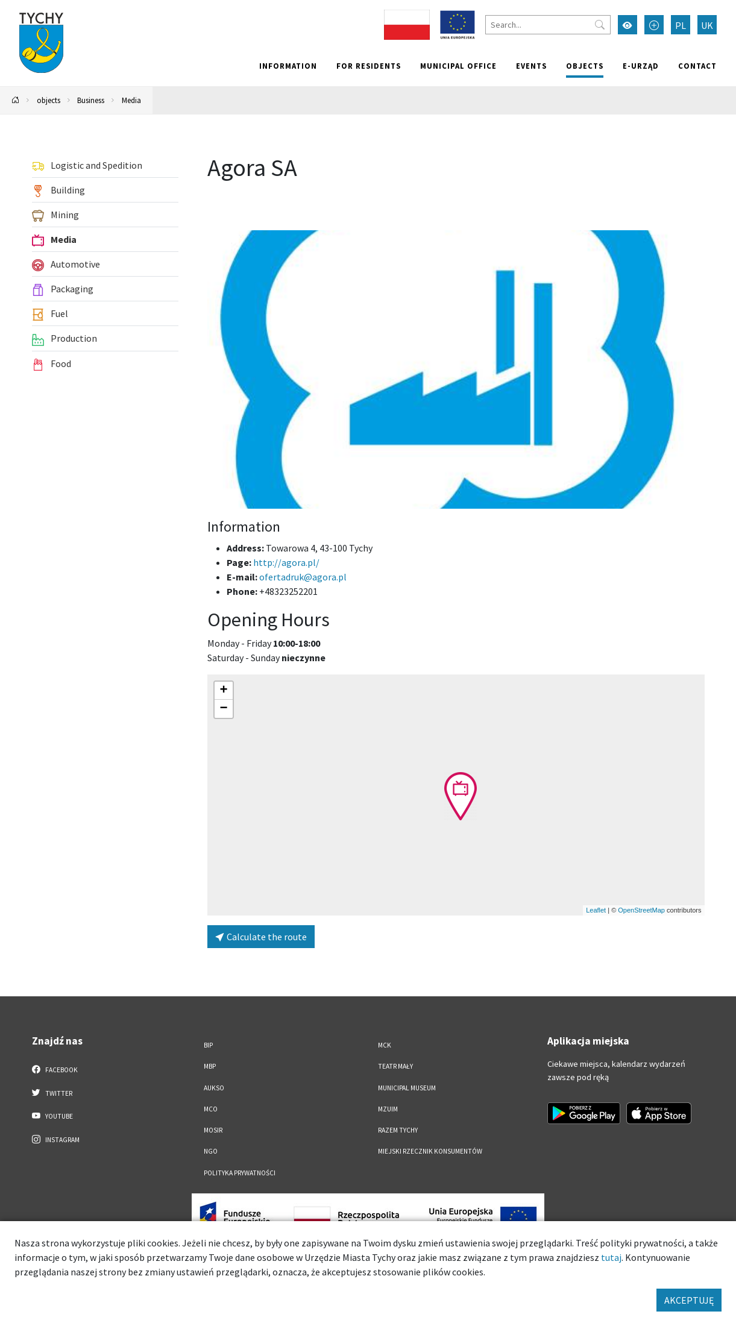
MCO (211, 1109)
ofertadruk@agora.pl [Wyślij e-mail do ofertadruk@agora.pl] (303, 577)
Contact (697, 66)
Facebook (55, 1069)
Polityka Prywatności (239, 1173)
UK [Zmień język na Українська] (707, 25)
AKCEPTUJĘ (689, 1300)
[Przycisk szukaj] (599, 24)
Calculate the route (261, 937)
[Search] (548, 24)
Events (531, 66)
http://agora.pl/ (287, 562)
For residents (368, 66)
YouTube (53, 1115)
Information (288, 66)
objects (584, 66)
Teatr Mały (395, 1066)
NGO (211, 1151)
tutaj (611, 1257)
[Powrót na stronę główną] (16, 100)
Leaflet (596, 910)
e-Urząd (641, 66)
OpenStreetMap (641, 910)
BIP (208, 1045)
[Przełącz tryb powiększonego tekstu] (654, 24)
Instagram (56, 1139)
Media (131, 100)
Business (90, 100)
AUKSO (214, 1088)
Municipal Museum (407, 1088)
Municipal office (458, 66)
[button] (460, 796)
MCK (384, 1045)
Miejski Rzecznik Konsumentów (430, 1151)
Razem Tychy (398, 1130)
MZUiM (388, 1109)
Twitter (52, 1092)
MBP (210, 1066)
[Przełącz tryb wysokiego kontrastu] (627, 24)
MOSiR (213, 1130)
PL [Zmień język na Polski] (680, 25)
